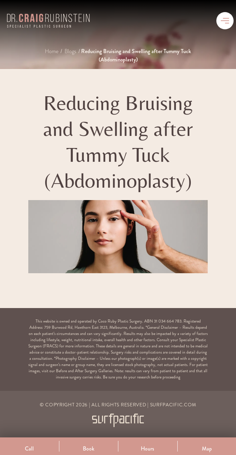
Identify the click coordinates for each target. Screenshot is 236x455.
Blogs (71, 51)
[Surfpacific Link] (118, 420)
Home (52, 51)
